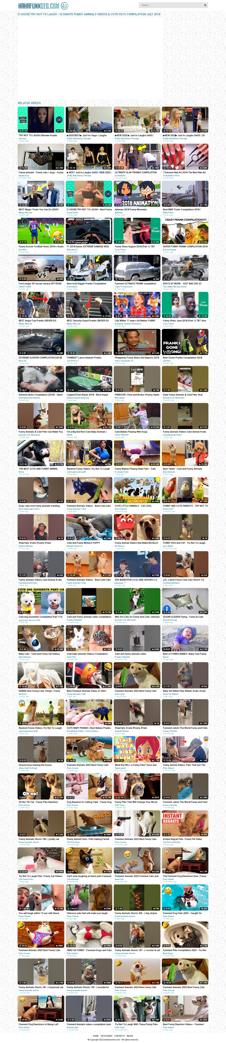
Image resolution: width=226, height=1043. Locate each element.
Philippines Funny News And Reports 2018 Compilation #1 (137, 358)
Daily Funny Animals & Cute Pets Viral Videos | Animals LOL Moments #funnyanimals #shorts (183, 395)
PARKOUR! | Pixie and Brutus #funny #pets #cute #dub (137, 395)
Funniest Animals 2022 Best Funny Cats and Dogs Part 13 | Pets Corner (136, 839)
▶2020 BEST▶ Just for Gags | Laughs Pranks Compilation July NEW (87, 135)
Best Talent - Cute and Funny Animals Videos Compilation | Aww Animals (182, 469)
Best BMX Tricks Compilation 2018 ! (182, 209)
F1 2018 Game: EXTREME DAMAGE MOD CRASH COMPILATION (88, 246)
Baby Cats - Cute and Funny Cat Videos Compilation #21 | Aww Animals (39, 654)
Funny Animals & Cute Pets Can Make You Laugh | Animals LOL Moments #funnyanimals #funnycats (41, 432)
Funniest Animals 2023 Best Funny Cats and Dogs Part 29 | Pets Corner (39, 950)
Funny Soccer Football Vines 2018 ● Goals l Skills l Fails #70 (41, 246)
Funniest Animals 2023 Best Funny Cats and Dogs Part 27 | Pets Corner (88, 765)
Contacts (119, 1036)
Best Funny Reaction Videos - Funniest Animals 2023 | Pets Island (183, 1024)
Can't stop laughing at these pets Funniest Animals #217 (89, 876)
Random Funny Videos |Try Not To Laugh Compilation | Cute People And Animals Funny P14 (88, 469)
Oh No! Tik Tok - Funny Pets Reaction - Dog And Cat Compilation (39, 802)
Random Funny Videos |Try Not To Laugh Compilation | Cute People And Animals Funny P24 (40, 728)
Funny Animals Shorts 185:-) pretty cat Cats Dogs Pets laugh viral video (39, 839)
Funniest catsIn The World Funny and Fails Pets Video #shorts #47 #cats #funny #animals (185, 728)
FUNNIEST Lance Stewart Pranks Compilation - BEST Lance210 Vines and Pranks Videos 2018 (88, 358)
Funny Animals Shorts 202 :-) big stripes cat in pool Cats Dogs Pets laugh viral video (136, 913)
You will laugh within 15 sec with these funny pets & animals (39, 913)
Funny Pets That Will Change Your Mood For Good (136, 802)
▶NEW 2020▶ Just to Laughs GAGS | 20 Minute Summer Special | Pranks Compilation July (184, 135)
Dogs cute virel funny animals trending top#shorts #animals (39, 506)
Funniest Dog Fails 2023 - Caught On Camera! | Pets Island (182, 913)
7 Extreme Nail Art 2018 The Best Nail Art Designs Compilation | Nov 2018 (184, 172)
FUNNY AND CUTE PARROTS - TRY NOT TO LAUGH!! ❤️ (185, 506)
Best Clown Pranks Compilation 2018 (182, 357)
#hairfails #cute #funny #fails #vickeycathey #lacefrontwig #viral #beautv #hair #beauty (133, 728)
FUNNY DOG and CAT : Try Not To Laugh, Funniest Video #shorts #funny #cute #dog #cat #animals (184, 543)
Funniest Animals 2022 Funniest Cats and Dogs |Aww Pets (136, 876)
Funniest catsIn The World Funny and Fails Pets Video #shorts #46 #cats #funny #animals (185, 802)
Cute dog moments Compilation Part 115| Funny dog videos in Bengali (40, 617)
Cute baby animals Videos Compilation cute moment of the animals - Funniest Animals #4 (87, 654)
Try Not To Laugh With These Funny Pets (136, 1024)
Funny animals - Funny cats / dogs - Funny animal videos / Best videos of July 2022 (41, 172)
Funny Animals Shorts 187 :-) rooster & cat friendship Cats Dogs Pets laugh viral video (137, 950)
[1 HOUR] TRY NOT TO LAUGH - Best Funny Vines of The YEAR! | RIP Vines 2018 (89, 209)
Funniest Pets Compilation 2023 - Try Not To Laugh (184, 950)
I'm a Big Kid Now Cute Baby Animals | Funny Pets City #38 (87, 432)
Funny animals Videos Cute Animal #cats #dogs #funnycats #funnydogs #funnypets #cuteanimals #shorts (184, 432)
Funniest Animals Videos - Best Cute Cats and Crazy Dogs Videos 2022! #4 (89, 580)
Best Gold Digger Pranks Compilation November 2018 (86, 284)
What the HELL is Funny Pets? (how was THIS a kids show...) (136, 765)
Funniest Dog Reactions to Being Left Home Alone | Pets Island (38, 1024)
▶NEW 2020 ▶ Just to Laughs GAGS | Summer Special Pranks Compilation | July (137, 135)
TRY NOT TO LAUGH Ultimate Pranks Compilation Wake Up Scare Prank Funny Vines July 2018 (40, 135)
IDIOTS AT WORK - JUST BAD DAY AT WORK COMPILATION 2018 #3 (182, 284)
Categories (106, 1036)
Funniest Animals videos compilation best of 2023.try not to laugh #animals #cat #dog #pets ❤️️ (89, 1024)
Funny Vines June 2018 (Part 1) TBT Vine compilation (184, 321)
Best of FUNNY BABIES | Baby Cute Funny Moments (184, 654)
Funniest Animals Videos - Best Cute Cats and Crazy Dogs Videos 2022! (89, 506)
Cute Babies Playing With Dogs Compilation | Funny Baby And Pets (133, 432)
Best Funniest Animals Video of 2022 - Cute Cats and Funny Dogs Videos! (87, 691)
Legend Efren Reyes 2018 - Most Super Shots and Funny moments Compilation (88, 395)
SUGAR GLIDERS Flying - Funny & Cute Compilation (183, 617)
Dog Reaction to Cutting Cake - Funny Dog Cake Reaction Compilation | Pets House (89, 802)
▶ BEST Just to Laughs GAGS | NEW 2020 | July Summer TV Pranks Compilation (89, 172)
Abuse (130, 1036)
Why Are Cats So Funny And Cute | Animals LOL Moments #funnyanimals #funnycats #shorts (137, 617)
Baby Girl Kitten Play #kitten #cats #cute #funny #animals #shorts (184, 691)
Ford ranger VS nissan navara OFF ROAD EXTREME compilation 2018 (40, 284)
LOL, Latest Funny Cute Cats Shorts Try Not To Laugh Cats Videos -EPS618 (183, 580)
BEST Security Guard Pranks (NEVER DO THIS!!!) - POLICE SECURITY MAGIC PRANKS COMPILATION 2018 (88, 321)
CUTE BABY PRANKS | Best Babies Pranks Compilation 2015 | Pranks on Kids (89, 728)
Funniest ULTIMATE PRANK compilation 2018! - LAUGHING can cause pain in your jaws (136, 284)
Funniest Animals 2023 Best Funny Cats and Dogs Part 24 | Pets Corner (184, 987)
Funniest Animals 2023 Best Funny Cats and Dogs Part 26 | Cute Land (136, 691)
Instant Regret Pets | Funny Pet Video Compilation (182, 839)
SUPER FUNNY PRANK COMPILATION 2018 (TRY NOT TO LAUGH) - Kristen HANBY (185, 246)
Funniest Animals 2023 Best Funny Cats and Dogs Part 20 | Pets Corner (136, 987)
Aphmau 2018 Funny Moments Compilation (131, 209)
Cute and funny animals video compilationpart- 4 (130, 654)
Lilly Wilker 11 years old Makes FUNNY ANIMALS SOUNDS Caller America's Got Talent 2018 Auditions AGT (136, 321)
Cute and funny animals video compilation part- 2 (89, 617)
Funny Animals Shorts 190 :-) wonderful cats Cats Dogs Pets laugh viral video (88, 987)
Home (96, 1036)
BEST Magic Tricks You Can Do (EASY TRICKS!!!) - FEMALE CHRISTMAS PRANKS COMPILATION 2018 (41, 209)
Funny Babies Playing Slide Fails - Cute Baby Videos (135, 469)
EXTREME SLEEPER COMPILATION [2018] (40, 357)
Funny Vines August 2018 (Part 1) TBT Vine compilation (135, 246)
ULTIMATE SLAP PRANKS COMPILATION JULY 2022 (136, 172)
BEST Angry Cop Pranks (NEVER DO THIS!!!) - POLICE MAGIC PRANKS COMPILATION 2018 (37, 321)
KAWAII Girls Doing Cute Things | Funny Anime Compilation (39, 691)
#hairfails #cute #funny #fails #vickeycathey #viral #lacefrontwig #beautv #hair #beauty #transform (37, 543)
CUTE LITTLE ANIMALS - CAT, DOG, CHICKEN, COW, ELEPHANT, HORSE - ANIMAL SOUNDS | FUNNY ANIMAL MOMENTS (134, 506)
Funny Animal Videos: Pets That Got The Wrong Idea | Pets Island (184, 765)
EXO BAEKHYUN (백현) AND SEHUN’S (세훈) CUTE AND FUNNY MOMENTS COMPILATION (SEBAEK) (136, 580)
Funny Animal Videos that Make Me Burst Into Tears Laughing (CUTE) (136, 543)
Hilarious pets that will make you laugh (87, 913)
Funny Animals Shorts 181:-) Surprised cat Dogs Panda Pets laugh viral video (41, 987)
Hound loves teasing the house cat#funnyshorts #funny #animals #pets (40, 765)
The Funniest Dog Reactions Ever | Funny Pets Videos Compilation (184, 876)
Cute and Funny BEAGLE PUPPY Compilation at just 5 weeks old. (83, 543)
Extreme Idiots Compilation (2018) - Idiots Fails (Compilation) (41, 395)
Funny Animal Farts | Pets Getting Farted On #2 (88, 839)
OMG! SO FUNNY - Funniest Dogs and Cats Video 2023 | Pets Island (89, 950)
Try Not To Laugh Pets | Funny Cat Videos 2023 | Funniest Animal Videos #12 (40, 876)
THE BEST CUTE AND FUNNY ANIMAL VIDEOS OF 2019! (38, 469)
